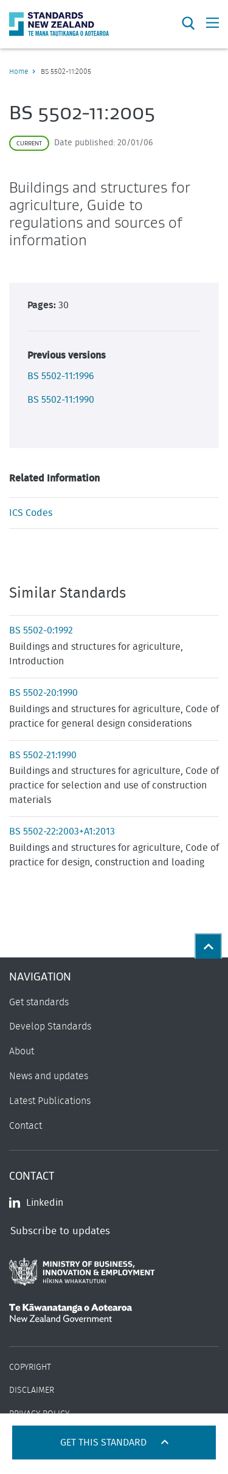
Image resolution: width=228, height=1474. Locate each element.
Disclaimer (31, 1390)
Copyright (30, 1367)
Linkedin (36, 1202)
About (21, 1051)
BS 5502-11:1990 (60, 400)
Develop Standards (50, 1026)
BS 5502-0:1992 (41, 630)
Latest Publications (50, 1101)
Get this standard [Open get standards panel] (104, 1442)
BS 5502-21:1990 (43, 755)
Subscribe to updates (60, 1231)
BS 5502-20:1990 (43, 693)
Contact (25, 1126)
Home (18, 71)
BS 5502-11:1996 (60, 376)
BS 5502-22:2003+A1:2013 (62, 831)
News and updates (48, 1076)
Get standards (39, 1002)
